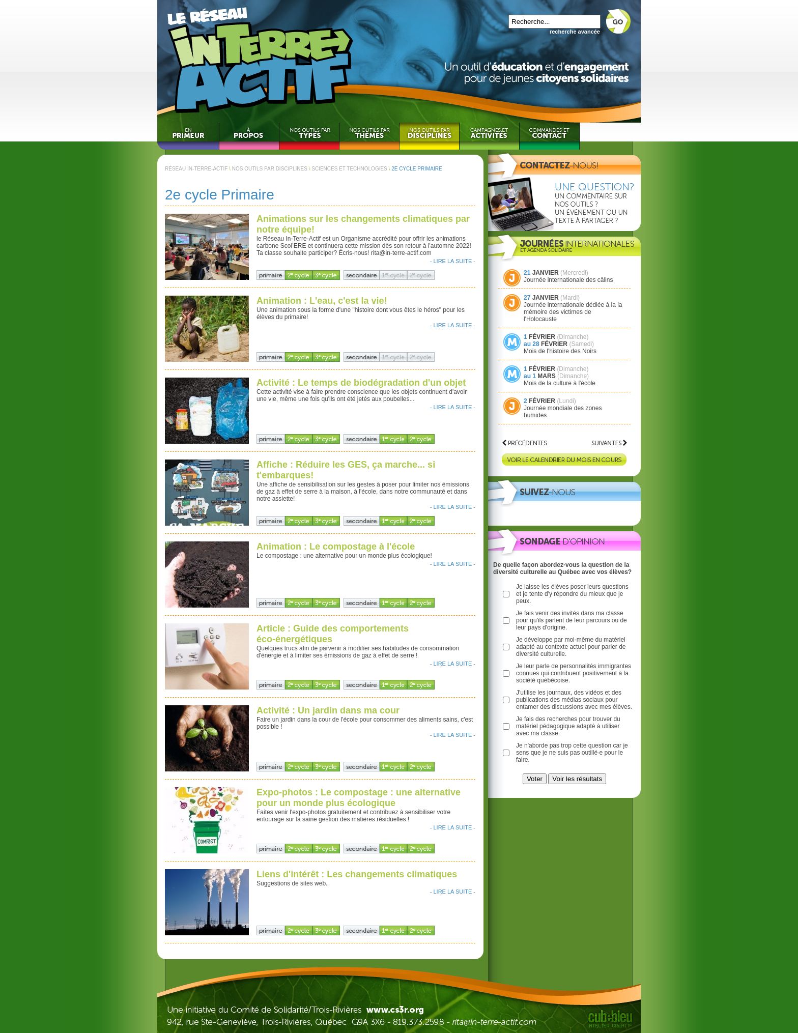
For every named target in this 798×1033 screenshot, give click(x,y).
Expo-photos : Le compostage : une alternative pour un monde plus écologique (358, 797)
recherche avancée (575, 31)
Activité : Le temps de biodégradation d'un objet (361, 383)
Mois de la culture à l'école (559, 383)
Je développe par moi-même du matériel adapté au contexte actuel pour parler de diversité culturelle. (570, 646)
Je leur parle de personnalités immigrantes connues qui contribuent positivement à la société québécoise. (573, 673)
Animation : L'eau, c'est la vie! (321, 301)
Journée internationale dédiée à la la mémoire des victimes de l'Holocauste (573, 312)
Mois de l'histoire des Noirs (560, 351)
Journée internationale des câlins (568, 279)
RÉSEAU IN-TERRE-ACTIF (196, 168)
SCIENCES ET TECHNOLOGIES (349, 168)
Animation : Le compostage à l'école (335, 546)
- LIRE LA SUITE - (452, 261)
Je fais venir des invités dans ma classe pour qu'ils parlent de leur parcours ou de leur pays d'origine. (571, 620)
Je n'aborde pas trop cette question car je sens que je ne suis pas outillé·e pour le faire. (572, 752)
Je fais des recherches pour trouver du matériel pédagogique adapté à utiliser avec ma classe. (568, 726)
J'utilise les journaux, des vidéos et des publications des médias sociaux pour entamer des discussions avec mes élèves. (574, 699)
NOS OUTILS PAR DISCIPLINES (269, 168)
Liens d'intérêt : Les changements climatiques (356, 874)
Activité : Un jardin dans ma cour (328, 710)
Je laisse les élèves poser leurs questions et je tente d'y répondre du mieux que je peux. (572, 594)
